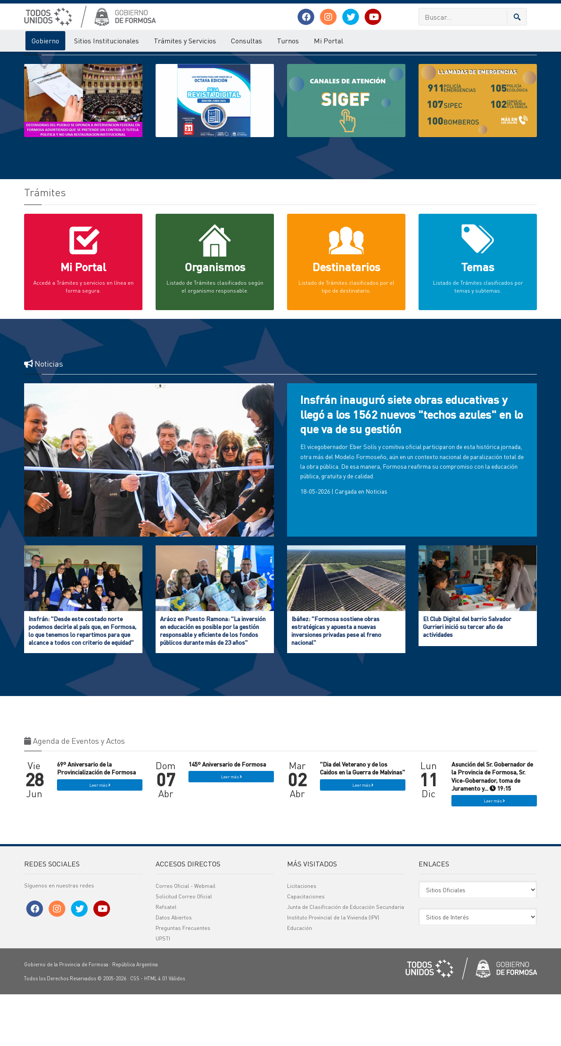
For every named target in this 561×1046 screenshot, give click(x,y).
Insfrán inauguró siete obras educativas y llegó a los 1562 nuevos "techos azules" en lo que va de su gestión (411, 466)
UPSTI (163, 990)
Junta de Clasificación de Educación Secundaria (345, 958)
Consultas (246, 40)
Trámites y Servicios (185, 40)
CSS (134, 1030)
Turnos (288, 40)
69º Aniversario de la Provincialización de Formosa (96, 819)
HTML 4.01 (155, 1030)
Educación (299, 979)
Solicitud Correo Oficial (184, 948)
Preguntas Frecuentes (183, 979)
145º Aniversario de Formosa (227, 816)
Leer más (99, 836)
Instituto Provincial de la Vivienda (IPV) (333, 969)
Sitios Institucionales (106, 40)
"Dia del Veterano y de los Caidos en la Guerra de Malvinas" (362, 819)
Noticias (376, 543)
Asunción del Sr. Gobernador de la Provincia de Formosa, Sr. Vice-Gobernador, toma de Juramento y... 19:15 (492, 828)
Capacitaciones (306, 948)
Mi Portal (328, 40)
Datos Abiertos (174, 969)
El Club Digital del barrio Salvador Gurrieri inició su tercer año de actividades (467, 678)
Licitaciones (301, 937)
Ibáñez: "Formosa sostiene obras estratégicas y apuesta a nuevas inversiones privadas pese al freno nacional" (336, 682)
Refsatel (166, 958)
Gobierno (45, 40)
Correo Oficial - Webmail (186, 937)
